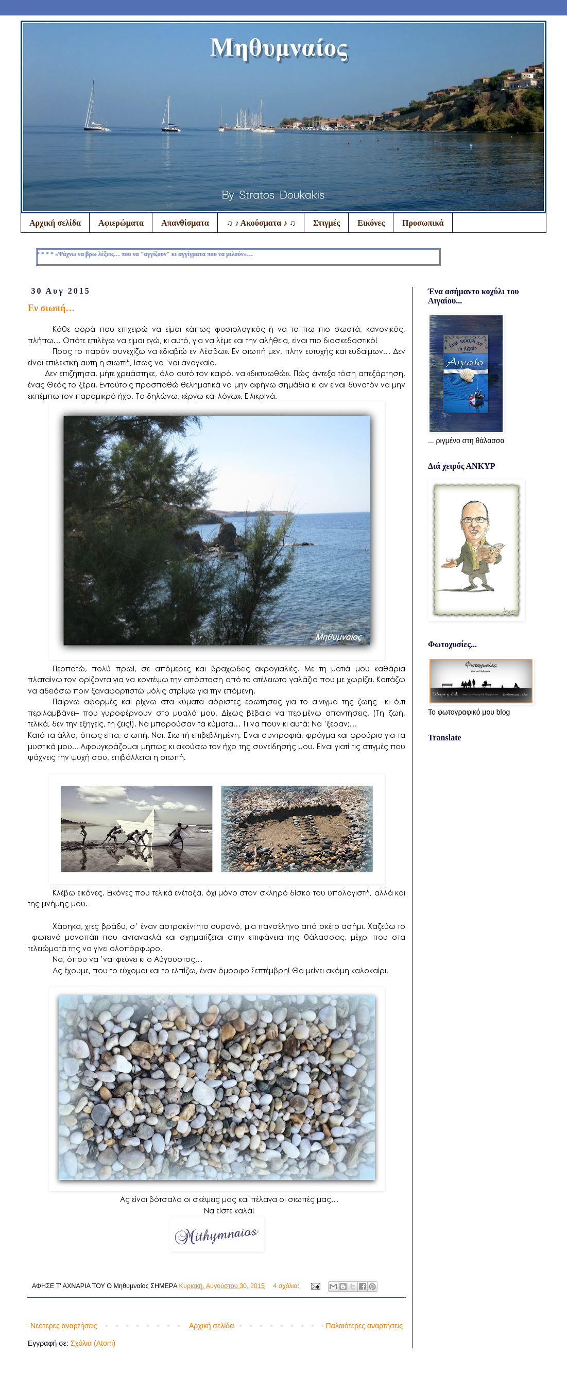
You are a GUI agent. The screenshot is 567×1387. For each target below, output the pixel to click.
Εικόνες (371, 222)
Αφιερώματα (121, 222)
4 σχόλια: (287, 1286)
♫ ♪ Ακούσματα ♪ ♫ (261, 222)
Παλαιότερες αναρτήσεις (364, 1326)
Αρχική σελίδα (55, 222)
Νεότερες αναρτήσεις (63, 1326)
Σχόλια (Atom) (93, 1343)
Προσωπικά (422, 222)
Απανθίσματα (185, 222)
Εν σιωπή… (51, 308)
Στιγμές (326, 222)
